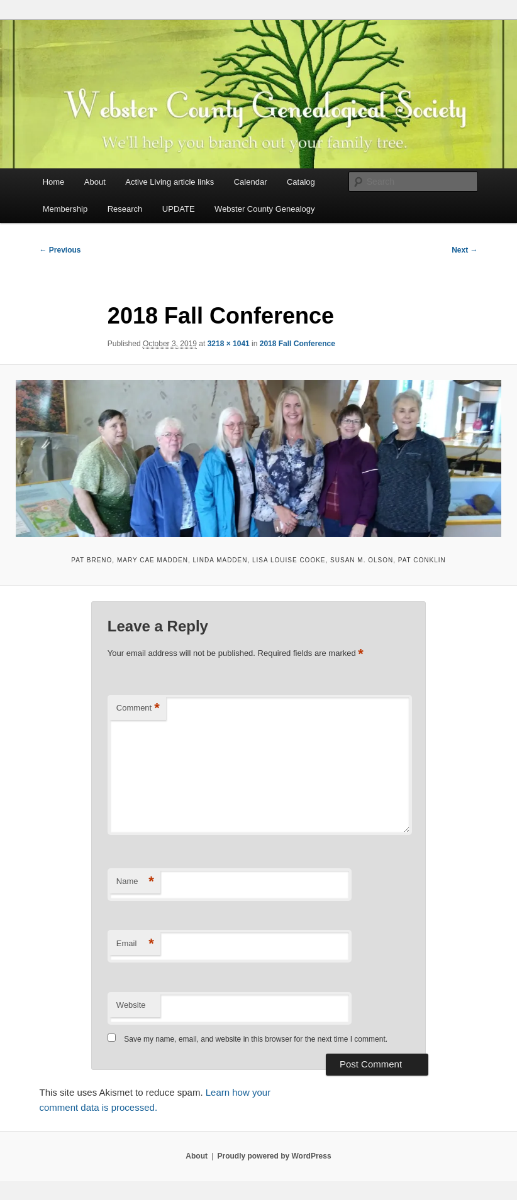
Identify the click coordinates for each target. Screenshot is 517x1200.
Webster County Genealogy (264, 209)
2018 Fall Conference (297, 343)
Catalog (301, 182)
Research (125, 209)
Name (135, 882)
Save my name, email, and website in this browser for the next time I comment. (255, 1039)
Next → (464, 250)
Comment (138, 708)
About (95, 182)
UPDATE (178, 209)
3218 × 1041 (229, 343)
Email (135, 944)
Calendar (250, 182)
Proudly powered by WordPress (274, 1156)
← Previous (60, 250)
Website (131, 1005)
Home (54, 182)
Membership (65, 209)
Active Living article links (169, 182)
